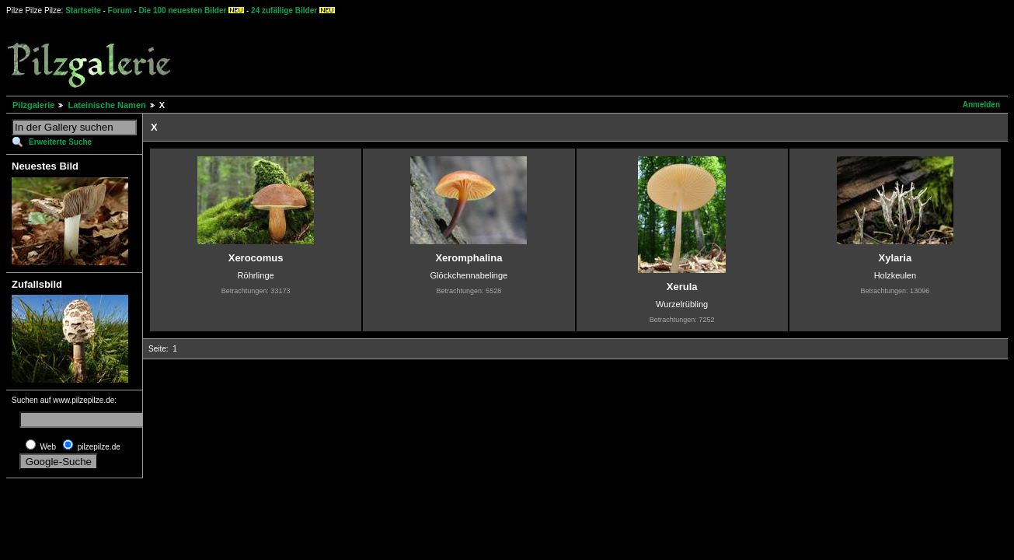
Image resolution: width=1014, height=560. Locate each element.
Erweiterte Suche (60, 142)
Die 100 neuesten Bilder (183, 10)
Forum (120, 10)
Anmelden (981, 104)
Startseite (83, 10)
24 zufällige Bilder (284, 10)
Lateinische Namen (106, 105)
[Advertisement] (576, 54)
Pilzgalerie (33, 105)
